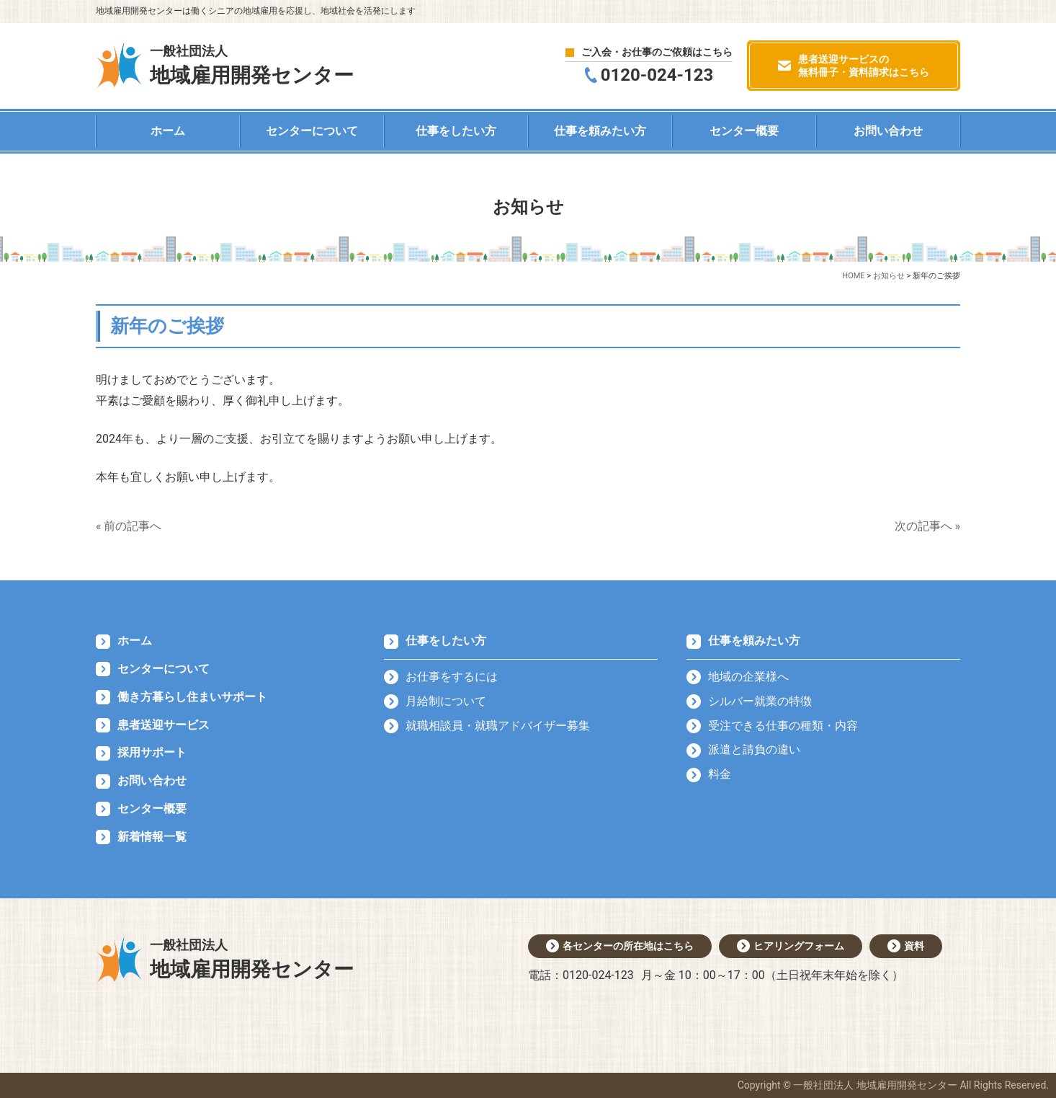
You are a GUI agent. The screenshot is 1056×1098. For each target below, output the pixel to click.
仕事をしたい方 (456, 131)
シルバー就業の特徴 (760, 701)
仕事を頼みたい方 (600, 131)
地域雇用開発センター (252, 64)
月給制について (446, 701)
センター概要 (744, 131)
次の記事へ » (927, 526)
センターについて (312, 131)
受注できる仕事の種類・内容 (783, 725)
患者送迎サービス (163, 725)
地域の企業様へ (748, 676)
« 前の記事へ (128, 526)
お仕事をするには (452, 676)
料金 (719, 774)
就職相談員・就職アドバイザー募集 (498, 725)
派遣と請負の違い (754, 749)
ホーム (168, 131)
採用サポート (152, 752)
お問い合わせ (888, 131)
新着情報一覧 (152, 837)
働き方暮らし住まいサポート (192, 697)
